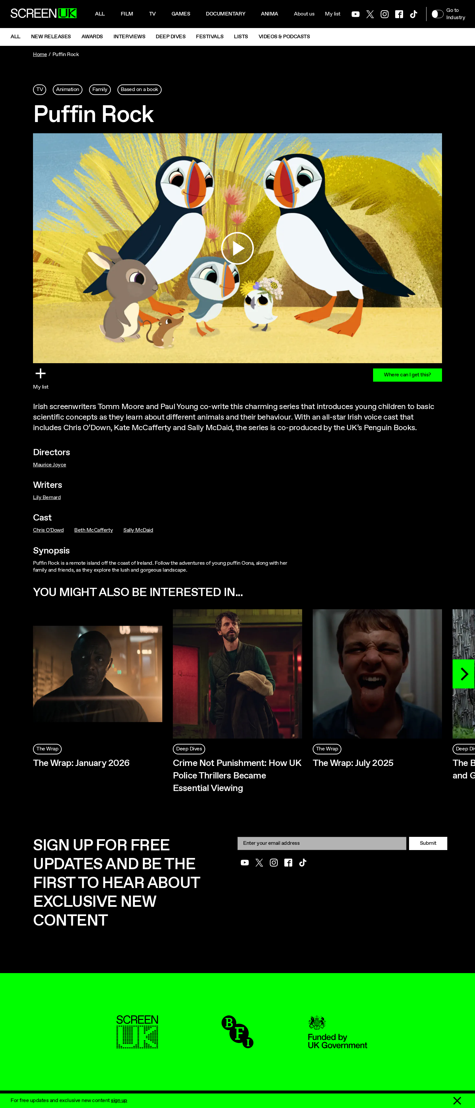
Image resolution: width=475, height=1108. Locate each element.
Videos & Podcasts (284, 36)
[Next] (463, 673)
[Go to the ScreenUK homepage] (44, 14)
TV (39, 89)
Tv (152, 14)
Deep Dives (170, 36)
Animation (275, 14)
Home (40, 54)
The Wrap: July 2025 (353, 763)
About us (304, 14)
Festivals (209, 36)
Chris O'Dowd (48, 530)
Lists (241, 36)
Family (100, 89)
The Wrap (47, 748)
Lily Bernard (47, 497)
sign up (119, 1100)
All (100, 14)
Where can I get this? (407, 374)
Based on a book (139, 89)
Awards (92, 36)
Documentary (225, 14)
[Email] (322, 843)
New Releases (51, 36)
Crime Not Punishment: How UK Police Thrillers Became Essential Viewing (237, 776)
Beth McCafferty (93, 530)
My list (332, 14)
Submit (428, 843)
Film (127, 14)
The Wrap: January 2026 (81, 763)
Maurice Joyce (49, 464)
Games (181, 14)
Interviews (129, 36)
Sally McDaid (138, 530)
